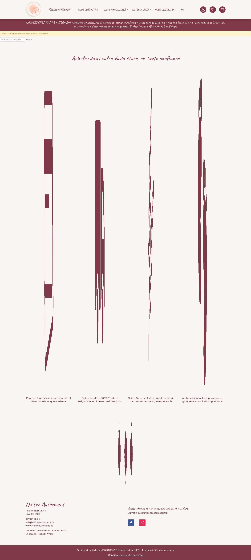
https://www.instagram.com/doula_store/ (142, 522)
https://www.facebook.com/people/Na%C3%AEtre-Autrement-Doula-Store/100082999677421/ (131, 522)
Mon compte (203, 9)
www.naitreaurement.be (39, 525)
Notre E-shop (140, 9)
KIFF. (136, 550)
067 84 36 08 (32, 519)
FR (182, 9)
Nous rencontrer (115, 9)
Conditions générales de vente (125, 555)
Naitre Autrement (33, 9)
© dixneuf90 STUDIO (103, 550)
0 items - (222, 9)
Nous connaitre (88, 9)
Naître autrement (60, 9)
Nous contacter (164, 9)
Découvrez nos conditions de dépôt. (110, 26)
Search (29, 39)
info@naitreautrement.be (39, 522)
